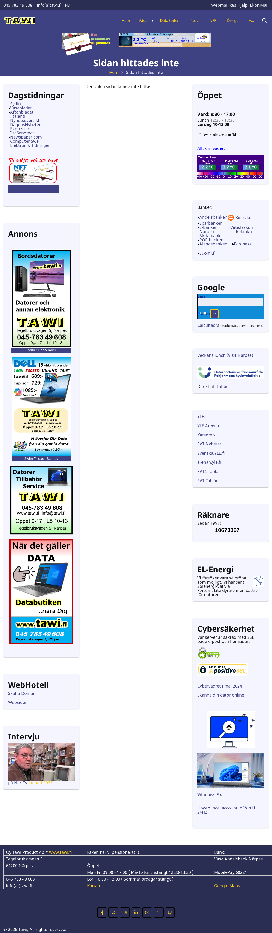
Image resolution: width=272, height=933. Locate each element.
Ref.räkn (243, 217)
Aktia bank (209, 236)
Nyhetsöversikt (25, 121)
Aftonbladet (21, 112)
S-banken (208, 227)
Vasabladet (21, 108)
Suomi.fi (207, 253)
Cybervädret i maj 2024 (219, 686)
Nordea (206, 232)
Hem (116, 21)
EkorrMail (259, 5)
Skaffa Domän (21, 694)
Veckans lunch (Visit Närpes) (225, 355)
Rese (190, 21)
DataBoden (163, 21)
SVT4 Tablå (207, 472)
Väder (136, 21)
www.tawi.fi (60, 852)
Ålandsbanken (213, 244)
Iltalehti (17, 116)
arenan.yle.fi (209, 462)
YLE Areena (208, 426)
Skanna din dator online (221, 695)
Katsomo (206, 435)
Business (242, 244)
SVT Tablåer (208, 481)
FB (67, 5)
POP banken (211, 240)
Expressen (20, 129)
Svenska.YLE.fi (211, 453)
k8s (233, 5)
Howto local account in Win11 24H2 (226, 810)
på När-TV (17, 783)
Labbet (223, 387)
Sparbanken (211, 223)
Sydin (15, 104)
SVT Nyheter (209, 444)
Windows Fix (209, 795)
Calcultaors (208, 325)
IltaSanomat (22, 133)
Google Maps (227, 886)
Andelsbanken (216, 217)
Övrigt (230, 21)
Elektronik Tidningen (30, 145)
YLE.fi (202, 417)
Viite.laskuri (241, 227)
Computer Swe (24, 141)
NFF (209, 21)
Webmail (219, 5)
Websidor (17, 703)
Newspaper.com (26, 137)
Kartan (93, 886)
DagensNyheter (25, 125)
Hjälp (242, 5)
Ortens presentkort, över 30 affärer (33, 189)
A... (251, 21)
